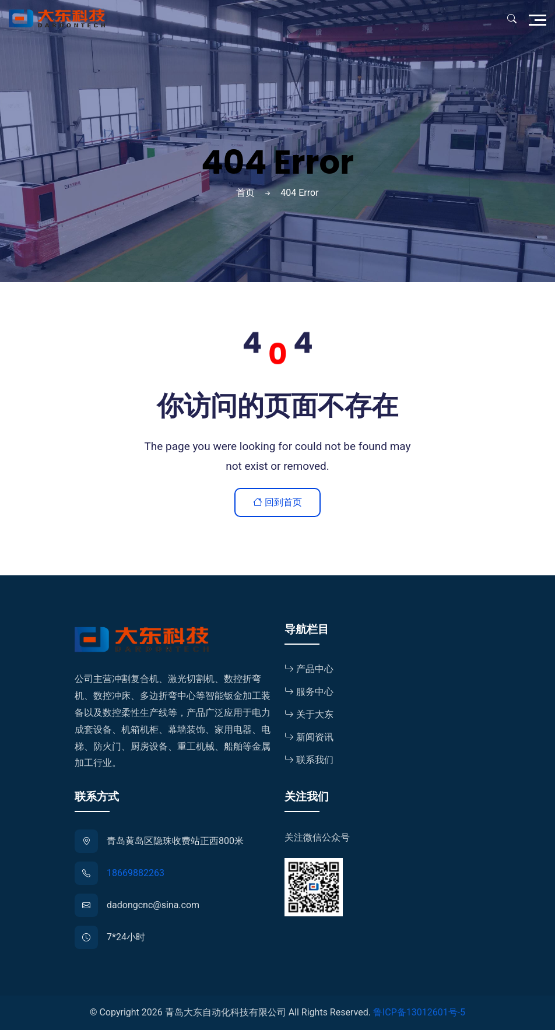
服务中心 (308, 691)
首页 (245, 192)
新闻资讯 (308, 737)
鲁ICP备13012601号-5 (419, 1012)
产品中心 (308, 668)
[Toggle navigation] (540, 19)
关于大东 (308, 714)
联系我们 (308, 759)
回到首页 (277, 502)
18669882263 (135, 872)
